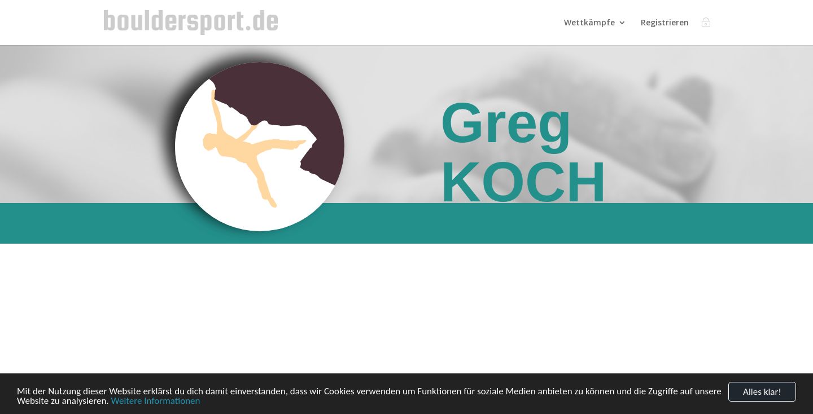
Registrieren (665, 23)
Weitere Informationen (155, 405)
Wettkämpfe (589, 23)
